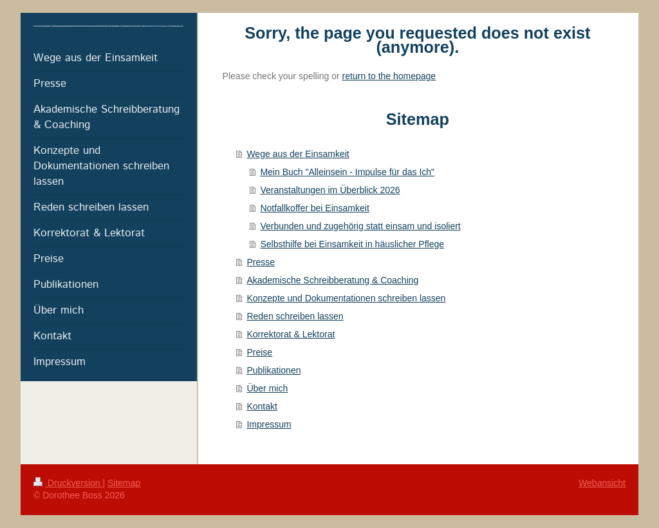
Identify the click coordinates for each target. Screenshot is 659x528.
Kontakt (261, 406)
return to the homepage (389, 76)
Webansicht (602, 483)
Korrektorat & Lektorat (290, 334)
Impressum (268, 424)
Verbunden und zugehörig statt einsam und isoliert (360, 226)
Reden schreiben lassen (294, 316)
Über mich (267, 388)
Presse (260, 262)
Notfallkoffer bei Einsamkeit (314, 208)
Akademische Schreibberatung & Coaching (332, 280)
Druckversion (67, 483)
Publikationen (273, 370)
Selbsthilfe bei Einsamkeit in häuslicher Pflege (352, 244)
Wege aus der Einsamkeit (297, 154)
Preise (259, 352)
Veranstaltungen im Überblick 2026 (330, 190)
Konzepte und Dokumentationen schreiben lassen (345, 298)
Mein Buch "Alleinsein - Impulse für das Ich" (347, 172)
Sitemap (123, 483)
